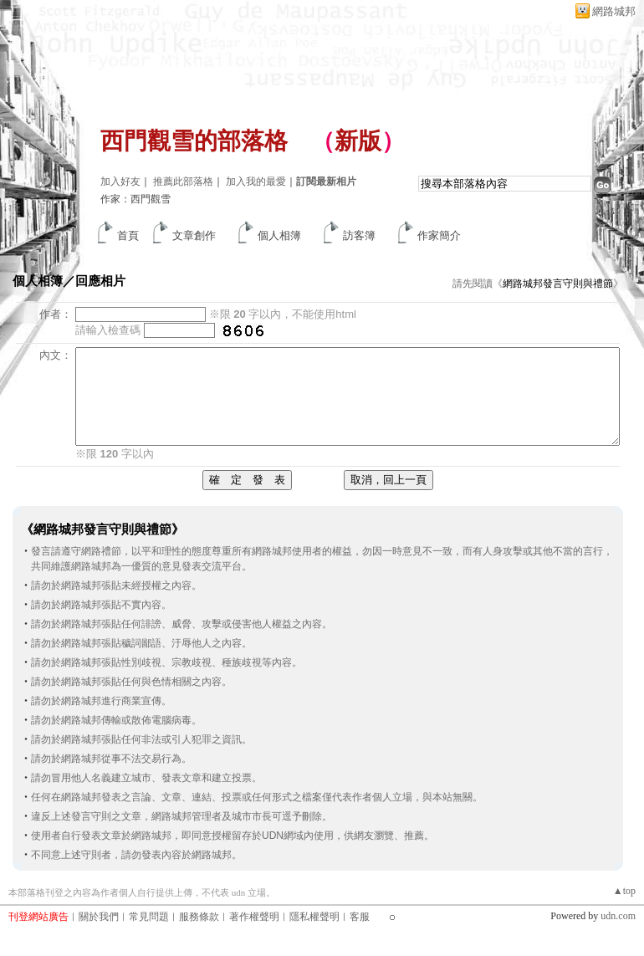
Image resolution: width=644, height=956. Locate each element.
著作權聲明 (254, 917)
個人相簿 (279, 235)
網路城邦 (614, 11)
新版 (358, 141)
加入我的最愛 (256, 181)
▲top (624, 891)
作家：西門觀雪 (135, 199)
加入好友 (120, 181)
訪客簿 (359, 235)
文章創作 (194, 235)
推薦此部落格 (183, 181)
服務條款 (199, 917)
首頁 (128, 235)
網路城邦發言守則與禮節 (558, 283)
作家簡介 (439, 235)
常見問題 (149, 917)
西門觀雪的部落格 (194, 141)
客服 (360, 917)
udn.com (618, 916)
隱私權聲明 (314, 917)
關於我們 (99, 917)
